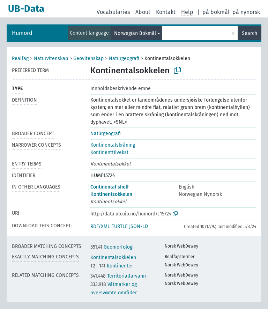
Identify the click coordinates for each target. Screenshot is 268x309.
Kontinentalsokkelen (113, 257)
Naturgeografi (124, 58)
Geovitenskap (88, 58)
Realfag (20, 58)
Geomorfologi (112, 247)
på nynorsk (246, 12)
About (142, 12)
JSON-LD (138, 226)
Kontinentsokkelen (111, 194)
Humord (22, 33)
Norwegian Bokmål (135, 33)
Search (249, 33)
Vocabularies (113, 12)
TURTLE (119, 226)
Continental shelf (109, 187)
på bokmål (216, 12)
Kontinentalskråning (112, 145)
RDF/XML (100, 226)
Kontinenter (111, 266)
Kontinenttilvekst (109, 152)
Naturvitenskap (51, 58)
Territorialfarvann (118, 276)
